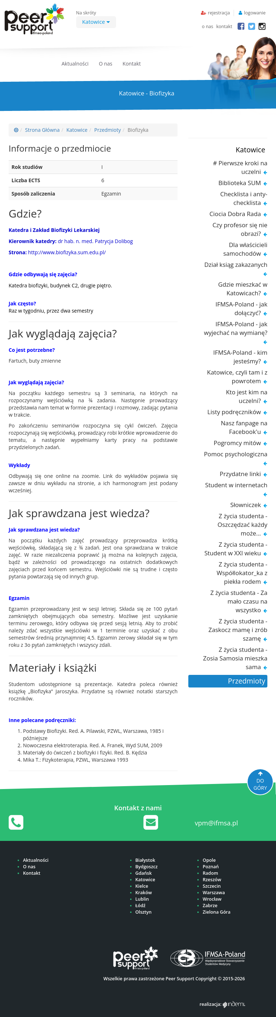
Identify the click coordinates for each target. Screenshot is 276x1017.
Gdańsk (143, 873)
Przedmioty (107, 129)
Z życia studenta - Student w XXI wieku (235, 548)
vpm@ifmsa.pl (216, 823)
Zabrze (210, 905)
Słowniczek (245, 505)
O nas (105, 63)
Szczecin (212, 886)
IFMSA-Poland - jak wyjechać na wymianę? (235, 328)
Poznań (211, 867)
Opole (209, 860)
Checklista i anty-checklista (243, 198)
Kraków (143, 893)
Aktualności (74, 63)
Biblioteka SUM (239, 183)
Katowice (96, 21)
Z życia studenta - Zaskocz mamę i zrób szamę (237, 629)
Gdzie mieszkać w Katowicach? (242, 288)
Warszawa (214, 893)
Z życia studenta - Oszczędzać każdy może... (242, 524)
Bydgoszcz (146, 867)
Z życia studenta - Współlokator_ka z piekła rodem (242, 573)
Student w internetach (236, 485)
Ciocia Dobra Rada (235, 214)
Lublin (142, 899)
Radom (210, 873)
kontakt (224, 26)
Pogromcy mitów (237, 443)
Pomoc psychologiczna (235, 454)
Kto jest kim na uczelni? (246, 396)
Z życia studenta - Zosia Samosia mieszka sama (235, 658)
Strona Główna (42, 129)
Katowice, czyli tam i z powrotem (237, 376)
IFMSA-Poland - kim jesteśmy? (240, 356)
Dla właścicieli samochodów (245, 249)
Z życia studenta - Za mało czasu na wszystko (238, 601)
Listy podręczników (234, 412)
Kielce (141, 886)
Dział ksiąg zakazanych (235, 264)
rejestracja (219, 13)
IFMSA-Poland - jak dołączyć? (241, 308)
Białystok (145, 860)
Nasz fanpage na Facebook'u (244, 427)
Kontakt (132, 63)
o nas (207, 26)
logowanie (255, 13)
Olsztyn (143, 912)
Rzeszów (212, 880)
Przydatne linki (240, 474)
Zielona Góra (216, 912)
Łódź (140, 905)
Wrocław (212, 899)
